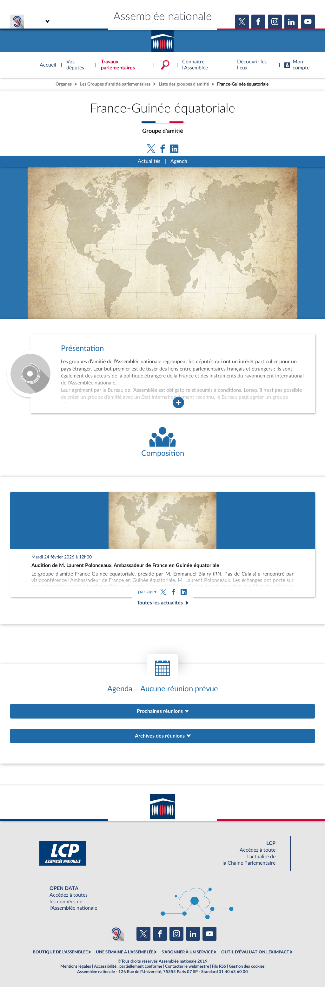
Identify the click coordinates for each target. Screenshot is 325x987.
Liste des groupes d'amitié (184, 84)
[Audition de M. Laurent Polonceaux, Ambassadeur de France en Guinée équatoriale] (162, 544)
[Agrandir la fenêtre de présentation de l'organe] (178, 402)
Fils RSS (219, 966)
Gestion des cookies (247, 966)
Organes (64, 84)
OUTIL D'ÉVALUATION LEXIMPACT (255, 952)
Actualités (149, 161)
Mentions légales (75, 966)
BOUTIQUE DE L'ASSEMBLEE (60, 952)
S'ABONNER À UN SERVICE (187, 952)
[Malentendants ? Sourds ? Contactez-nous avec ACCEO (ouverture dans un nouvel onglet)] (116, 933)
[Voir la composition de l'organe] (162, 442)
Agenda (178, 161)
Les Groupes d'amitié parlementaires (115, 84)
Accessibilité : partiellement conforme (128, 966)
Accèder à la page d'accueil (162, 39)
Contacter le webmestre (187, 966)
